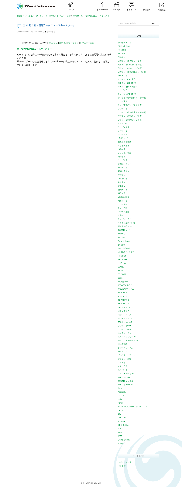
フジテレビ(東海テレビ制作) (130, 120)
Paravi (120, 403)
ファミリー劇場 (124, 359)
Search (154, 23)
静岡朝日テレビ (124, 42)
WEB (120, 436)
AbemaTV (122, 392)
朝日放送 (121, 193)
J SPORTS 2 (123, 296)
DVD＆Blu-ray (124, 440)
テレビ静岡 (122, 160)
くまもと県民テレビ (126, 223)
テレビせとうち (124, 219)
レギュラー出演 (49, 32)
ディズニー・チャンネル (128, 340)
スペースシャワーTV (127, 337)
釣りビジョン (123, 351)
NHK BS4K (122, 256)
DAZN (120, 410)
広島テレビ (122, 215)
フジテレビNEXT (125, 329)
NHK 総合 (122, 50)
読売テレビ (122, 189)
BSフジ (121, 270)
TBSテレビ (53, 43)
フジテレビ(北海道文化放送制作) (132, 112)
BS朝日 (121, 267)
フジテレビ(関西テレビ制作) (130, 116)
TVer (120, 388)
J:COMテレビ (124, 230)
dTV (119, 414)
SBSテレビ (122, 167)
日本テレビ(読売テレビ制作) (130, 68)
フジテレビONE (125, 326)
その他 (121, 443)
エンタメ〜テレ (124, 333)
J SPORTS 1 (123, 293)
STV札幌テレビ (124, 46)
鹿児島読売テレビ (125, 226)
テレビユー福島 (124, 153)
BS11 (120, 278)
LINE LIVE (122, 418)
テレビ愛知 (122, 204)
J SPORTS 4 (123, 304)
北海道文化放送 (124, 142)
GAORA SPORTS (125, 307)
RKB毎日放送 (123, 212)
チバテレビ (122, 131)
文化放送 (121, 245)
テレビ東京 (122, 101)
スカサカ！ (122, 366)
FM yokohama (124, 241)
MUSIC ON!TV (124, 377)
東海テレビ (122, 186)
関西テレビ (122, 201)
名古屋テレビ (123, 182)
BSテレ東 (122, 274)
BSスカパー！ (124, 282)
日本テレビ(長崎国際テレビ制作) (132, 72)
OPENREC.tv (123, 425)
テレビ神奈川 (123, 127)
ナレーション (73, 43)
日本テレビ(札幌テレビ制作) (130, 61)
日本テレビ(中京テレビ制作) (130, 65)
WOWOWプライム (126, 289)
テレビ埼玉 (122, 134)
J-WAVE (121, 234)
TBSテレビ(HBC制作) (127, 79)
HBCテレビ (123, 138)
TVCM (120, 429)
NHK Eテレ (123, 53)
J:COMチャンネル (125, 381)
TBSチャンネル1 (125, 318)
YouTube (121, 421)
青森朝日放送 (123, 145)
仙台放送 (121, 156)
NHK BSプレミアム (126, 252)
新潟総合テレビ (124, 171)
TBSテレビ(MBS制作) (127, 87)
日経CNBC (122, 344)
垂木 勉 (62, 43)
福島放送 (121, 149)
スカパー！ (122, 370)
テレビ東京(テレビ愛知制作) (130, 105)
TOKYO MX (123, 123)
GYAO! (121, 396)
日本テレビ (122, 57)
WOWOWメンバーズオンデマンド (132, 407)
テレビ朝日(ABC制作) (127, 94)
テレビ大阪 (122, 208)
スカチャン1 (123, 362)
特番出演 (121, 466)
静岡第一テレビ (124, 164)
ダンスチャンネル (125, 348)
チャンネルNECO (125, 384)
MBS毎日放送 (124, 197)
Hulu (120, 399)
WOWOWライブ (125, 285)
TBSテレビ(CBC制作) (127, 83)
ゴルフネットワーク (126, 355)
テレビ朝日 (122, 90)
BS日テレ (122, 263)
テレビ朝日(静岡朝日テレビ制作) (132, 98)
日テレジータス (124, 315)
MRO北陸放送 (124, 248)
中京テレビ (122, 175)
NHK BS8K (122, 259)
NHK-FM (121, 237)
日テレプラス (123, 311)
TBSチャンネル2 (125, 322)
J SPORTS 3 (123, 300)
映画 (120, 432)
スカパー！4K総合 (126, 373)
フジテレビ (122, 109)
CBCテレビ (123, 179)
